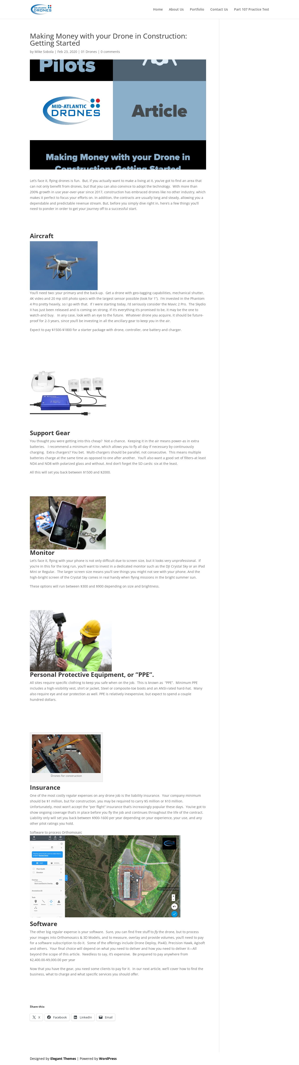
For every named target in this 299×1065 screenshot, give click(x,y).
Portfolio (197, 10)
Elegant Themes (63, 1058)
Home (158, 10)
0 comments (110, 51)
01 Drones (89, 51)
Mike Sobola (44, 51)
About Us (176, 10)
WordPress (108, 1058)
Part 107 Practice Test (251, 10)
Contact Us (219, 10)
